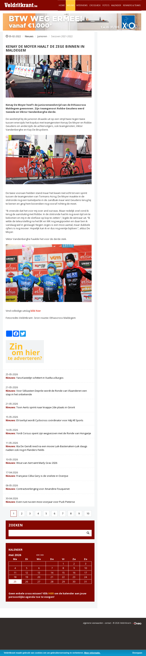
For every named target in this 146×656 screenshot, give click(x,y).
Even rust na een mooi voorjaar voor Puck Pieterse (40, 501)
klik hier (36, 310)
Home (62, 5)
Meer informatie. (92, 653)
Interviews (81, 5)
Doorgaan (137, 653)
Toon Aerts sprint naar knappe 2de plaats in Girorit (40, 407)
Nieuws (70, 5)
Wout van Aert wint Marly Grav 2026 (31, 463)
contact (108, 623)
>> (42, 555)
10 (87, 513)
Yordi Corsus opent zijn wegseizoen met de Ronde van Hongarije (48, 433)
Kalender (116, 5)
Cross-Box (95, 5)
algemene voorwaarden (93, 623)
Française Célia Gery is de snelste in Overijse (37, 476)
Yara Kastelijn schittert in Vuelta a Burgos (34, 377)
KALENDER (15, 549)
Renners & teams (131, 5)
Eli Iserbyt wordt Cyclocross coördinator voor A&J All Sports (44, 420)
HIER (51, 593)
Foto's (105, 5)
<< (38, 555)
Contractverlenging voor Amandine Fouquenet (38, 489)
